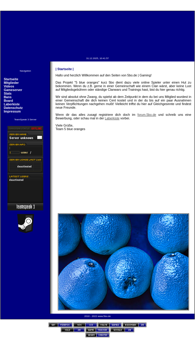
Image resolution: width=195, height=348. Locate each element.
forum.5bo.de (146, 114)
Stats (8, 93)
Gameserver (13, 90)
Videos (9, 86)
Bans (8, 97)
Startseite (11, 79)
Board (8, 100)
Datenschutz (13, 108)
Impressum (12, 111)
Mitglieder (11, 82)
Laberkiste (12, 104)
